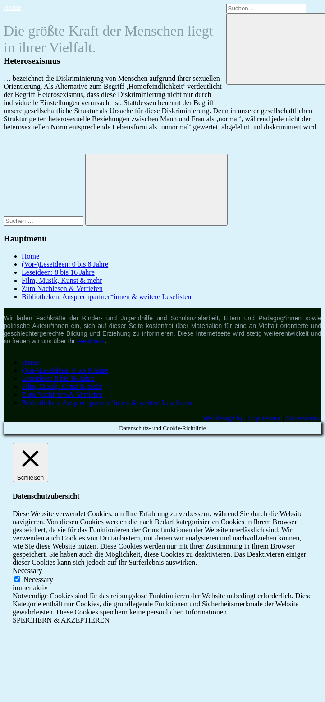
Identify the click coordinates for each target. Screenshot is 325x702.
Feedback (91, 341)
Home (12, 7)
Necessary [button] (27, 570)
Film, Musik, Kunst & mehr (62, 280)
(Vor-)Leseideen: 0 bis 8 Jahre (65, 264)
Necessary (38, 579)
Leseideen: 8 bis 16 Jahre (58, 272)
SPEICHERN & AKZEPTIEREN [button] (61, 620)
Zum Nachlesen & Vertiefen (62, 288)
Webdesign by (223, 418)
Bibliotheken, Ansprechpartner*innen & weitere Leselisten (106, 296)
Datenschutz (303, 418)
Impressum (265, 418)
